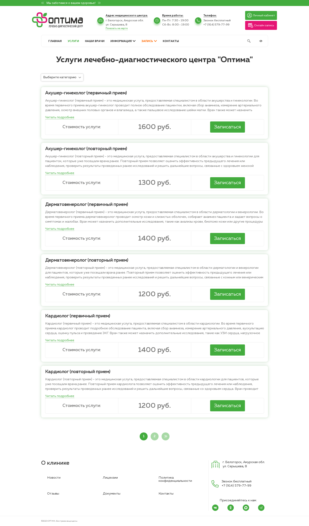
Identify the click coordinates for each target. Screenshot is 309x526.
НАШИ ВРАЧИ (94, 41)
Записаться (227, 127)
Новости (53, 477)
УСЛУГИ (73, 41)
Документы (111, 493)
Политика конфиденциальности (175, 479)
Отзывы (53, 493)
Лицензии (110, 477)
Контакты (166, 493)
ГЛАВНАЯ (55, 41)
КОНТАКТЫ (171, 41)
